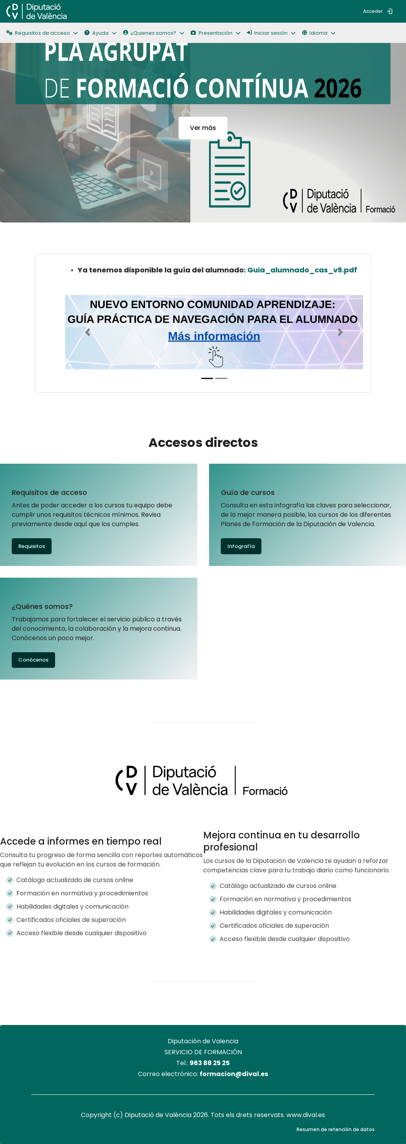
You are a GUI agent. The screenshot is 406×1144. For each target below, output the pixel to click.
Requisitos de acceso (38, 33)
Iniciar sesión (267, 33)
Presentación (211, 33)
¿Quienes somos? (149, 33)
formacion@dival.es (234, 1073)
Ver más (203, 127)
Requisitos (31, 546)
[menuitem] (79, 11)
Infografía (241, 546)
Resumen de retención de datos (336, 1129)
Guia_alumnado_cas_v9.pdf (302, 270)
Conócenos (33, 660)
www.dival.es (305, 1114)
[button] (322, 33)
